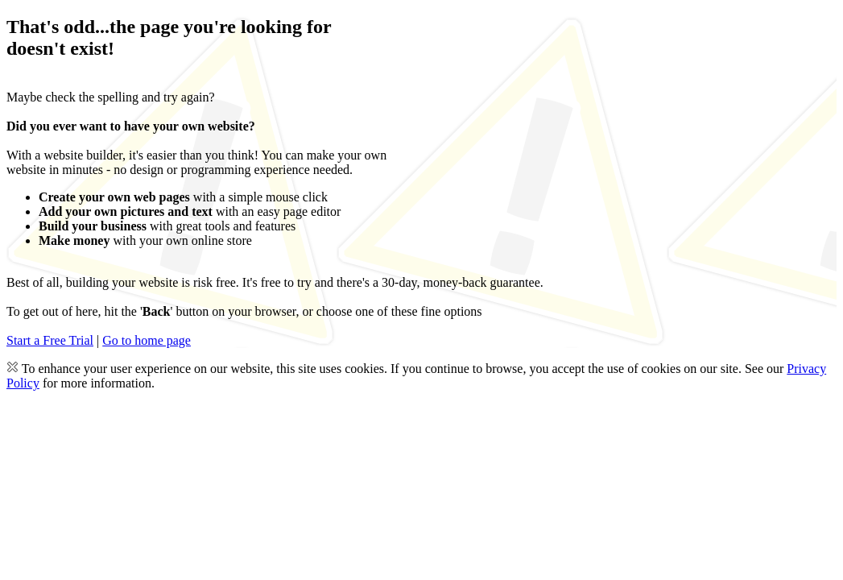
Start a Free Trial (49, 340)
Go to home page (146, 340)
